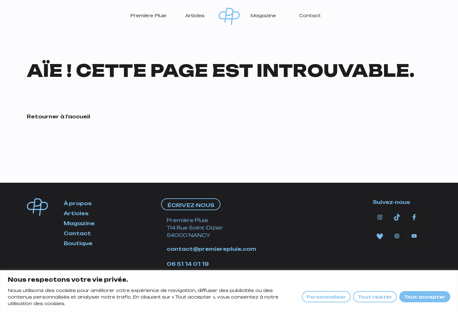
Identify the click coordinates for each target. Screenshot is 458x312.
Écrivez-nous (190, 205)
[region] (229, 291)
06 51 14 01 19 (188, 264)
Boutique (78, 243)
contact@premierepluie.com (211, 249)
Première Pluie (148, 15)
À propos (78, 203)
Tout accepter (425, 297)
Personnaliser (326, 297)
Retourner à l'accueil (58, 116)
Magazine (263, 15)
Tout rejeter (375, 297)
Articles (194, 15)
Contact (310, 15)
